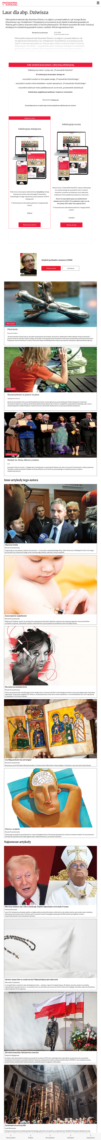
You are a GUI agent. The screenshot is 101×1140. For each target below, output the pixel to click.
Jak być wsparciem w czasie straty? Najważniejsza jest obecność (31, 979)
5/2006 (69, 260)
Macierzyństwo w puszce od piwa (23, 394)
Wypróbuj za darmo (29, 225)
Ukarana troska (11, 545)
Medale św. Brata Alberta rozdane (23, 460)
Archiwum (70, 268)
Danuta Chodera (12, 333)
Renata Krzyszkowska (12, 548)
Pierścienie (12, 329)
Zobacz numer (51, 268)
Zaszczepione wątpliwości (16, 616)
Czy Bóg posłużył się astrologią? (18, 760)
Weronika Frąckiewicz (12, 982)
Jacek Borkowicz (10, 1128)
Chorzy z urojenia (12, 829)
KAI (8, 464)
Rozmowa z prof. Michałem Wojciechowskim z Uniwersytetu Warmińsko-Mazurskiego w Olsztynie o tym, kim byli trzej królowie (48, 765)
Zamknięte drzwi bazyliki (15, 1125)
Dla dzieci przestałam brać (16, 687)
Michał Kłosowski (11, 909)
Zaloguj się (55, 100)
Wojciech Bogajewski (12, 1055)
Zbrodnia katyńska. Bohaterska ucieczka (22, 1052)
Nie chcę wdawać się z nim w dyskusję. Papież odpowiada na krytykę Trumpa (37, 907)
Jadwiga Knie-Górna (13, 398)
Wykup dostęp (71, 225)
